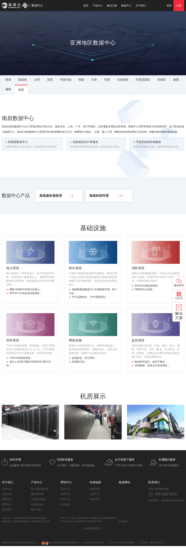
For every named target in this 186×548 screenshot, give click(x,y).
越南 (8, 89)
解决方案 (112, 5)
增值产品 (65, 494)
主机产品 (65, 488)
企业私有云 (37, 504)
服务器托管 (37, 494)
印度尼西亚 (143, 79)
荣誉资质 (7, 499)
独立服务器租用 (40, 488)
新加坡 (22, 79)
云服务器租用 (38, 499)
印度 (107, 79)
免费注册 (95, 488)
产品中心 (98, 5)
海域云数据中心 (93, 528)
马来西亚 (123, 79)
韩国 (81, 79)
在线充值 (95, 499)
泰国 (176, 79)
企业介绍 (7, 488)
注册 (178, 5)
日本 (94, 79)
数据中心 (126, 5)
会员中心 (95, 494)
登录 (169, 5)
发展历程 (7, 494)
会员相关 (65, 504)
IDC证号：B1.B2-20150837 (122, 542)
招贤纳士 (7, 504)
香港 (8, 79)
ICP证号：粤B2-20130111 (152, 542)
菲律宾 (161, 79)
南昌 (21, 89)
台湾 (37, 79)
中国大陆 (65, 79)
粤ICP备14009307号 (94, 542)
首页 (85, 5)
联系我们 (7, 509)
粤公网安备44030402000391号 (62, 542)
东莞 (50, 79)
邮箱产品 (65, 499)
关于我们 (141, 5)
